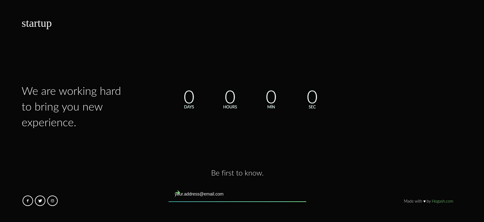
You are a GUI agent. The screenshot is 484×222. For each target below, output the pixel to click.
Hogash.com (442, 201)
